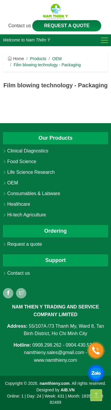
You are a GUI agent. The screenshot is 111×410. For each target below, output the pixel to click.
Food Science (19, 161)
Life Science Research (29, 172)
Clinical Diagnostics (25, 150)
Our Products (55, 138)
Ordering (55, 231)
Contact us (20, 25)
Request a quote (67, 25)
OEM (57, 58)
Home (16, 58)
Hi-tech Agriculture (24, 214)
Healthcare (16, 204)
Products (38, 58)
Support (55, 260)
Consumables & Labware (31, 193)
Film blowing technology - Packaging (47, 64)
